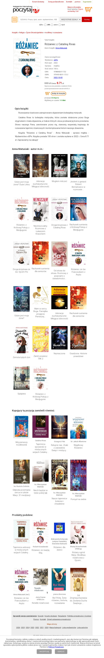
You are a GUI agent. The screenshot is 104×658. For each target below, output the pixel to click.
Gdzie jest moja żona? (21, 317)
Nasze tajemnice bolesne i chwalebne (59, 501)
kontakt (69, 2)
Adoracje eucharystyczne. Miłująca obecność (40, 184)
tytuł (63, 25)
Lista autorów (82, 627)
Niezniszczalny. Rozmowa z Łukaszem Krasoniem (41, 230)
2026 (18, 627)
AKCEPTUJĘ (44, 652)
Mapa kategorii (55, 627)
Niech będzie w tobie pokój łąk (40, 491)
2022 (37, 627)
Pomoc (36, 619)
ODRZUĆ (61, 652)
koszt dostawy (38, 2)
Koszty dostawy (51, 616)
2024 (28, 627)
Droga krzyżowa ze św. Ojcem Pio (21, 270)
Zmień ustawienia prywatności (59, 619)
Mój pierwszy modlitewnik (21, 443)
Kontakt (43, 619)
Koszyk (41, 616)
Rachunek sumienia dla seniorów (40, 270)
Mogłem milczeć (59, 181)
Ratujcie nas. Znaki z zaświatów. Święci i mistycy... (59, 448)
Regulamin (62, 616)
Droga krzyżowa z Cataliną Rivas (59, 226)
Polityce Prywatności (56, 647)
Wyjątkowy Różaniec (78, 446)
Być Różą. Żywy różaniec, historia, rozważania (59, 577)
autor (56, 25)
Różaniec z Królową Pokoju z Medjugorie (21, 227)
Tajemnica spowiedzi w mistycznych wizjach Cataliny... (40, 448)
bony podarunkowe (56, 2)
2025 (23, 627)
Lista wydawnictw (69, 627)
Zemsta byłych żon (21, 357)
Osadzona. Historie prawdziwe (78, 354)
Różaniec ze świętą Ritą (40, 551)
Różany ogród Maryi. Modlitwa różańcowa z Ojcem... (78, 556)
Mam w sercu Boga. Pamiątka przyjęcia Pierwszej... (40, 312)
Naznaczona (59, 353)
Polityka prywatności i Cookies (79, 616)
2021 (42, 627)
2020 (46, 627)
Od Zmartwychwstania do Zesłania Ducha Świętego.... (78, 576)
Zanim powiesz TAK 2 (40, 357)
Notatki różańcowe (40, 577)
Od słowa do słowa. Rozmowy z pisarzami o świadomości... (59, 274)
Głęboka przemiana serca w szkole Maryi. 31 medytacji (21, 492)
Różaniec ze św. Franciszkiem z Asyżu (78, 272)
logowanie (87, 2)
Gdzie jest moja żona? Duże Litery (22, 183)
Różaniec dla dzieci (59, 548)
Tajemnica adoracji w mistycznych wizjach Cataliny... (21, 550)
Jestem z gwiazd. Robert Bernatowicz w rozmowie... (78, 185)
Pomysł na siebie (78, 499)
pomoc (77, 2)
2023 (32, 627)
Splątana (22, 394)
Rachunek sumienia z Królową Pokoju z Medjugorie (78, 227)
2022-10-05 (58, 77)
